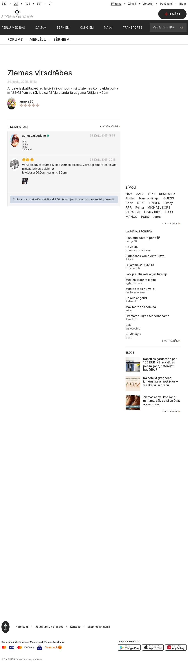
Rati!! (129, 325)
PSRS (145, 217)
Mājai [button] (108, 27)
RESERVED (167, 194)
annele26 (26, 101)
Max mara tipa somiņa (141, 307)
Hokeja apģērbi (136, 298)
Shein (129, 203)
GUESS (168, 198)
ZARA (140, 194)
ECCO (169, 212)
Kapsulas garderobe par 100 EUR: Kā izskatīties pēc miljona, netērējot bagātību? (160, 364)
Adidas (130, 198)
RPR (129, 207)
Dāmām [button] (40, 27)
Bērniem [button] (63, 27)
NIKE (151, 194)
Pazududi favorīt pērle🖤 (143, 238)
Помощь (132, 247)
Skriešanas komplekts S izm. (145, 256)
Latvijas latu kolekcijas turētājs (146, 274)
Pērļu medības (13, 27)
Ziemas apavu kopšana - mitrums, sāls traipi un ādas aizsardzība (161, 400)
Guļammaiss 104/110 (140, 265)
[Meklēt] (182, 27)
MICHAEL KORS (158, 207)
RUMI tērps (133, 334)
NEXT (141, 203)
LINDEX (154, 203)
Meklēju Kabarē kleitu (141, 280)
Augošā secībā (109, 126)
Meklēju (38, 39)
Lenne (157, 217)
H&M (129, 194)
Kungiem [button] (87, 27)
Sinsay (168, 203)
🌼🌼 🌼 (28, 159)
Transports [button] (132, 27)
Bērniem (61, 39)
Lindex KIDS (152, 212)
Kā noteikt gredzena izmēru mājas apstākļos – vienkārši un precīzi (160, 381)
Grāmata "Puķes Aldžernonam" (147, 316)
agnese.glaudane (34, 135)
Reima (139, 207)
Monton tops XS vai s (140, 289)
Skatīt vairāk (171, 223)
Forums (15, 39)
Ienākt (172, 14)
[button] (95, 627)
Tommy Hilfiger (149, 198)
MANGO (131, 217)
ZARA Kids (133, 212)
